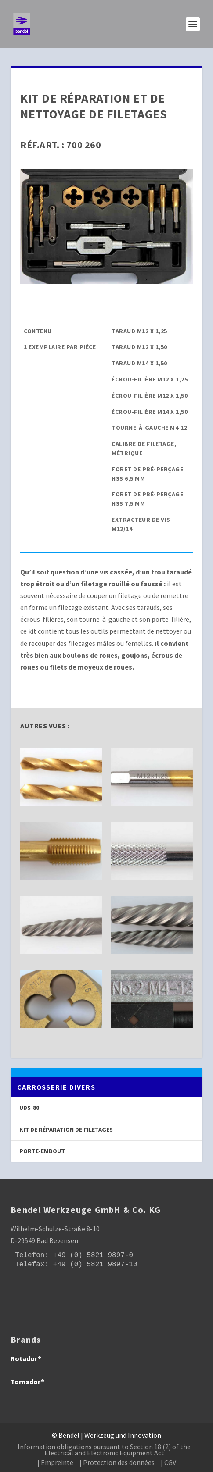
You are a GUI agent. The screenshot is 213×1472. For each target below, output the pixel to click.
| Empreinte (55, 1462)
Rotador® (26, 1358)
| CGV (168, 1462)
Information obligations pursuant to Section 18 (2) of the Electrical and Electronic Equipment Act (104, 1449)
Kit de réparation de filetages (66, 1129)
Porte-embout (42, 1151)
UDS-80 (29, 1108)
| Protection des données (117, 1462)
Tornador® (27, 1381)
